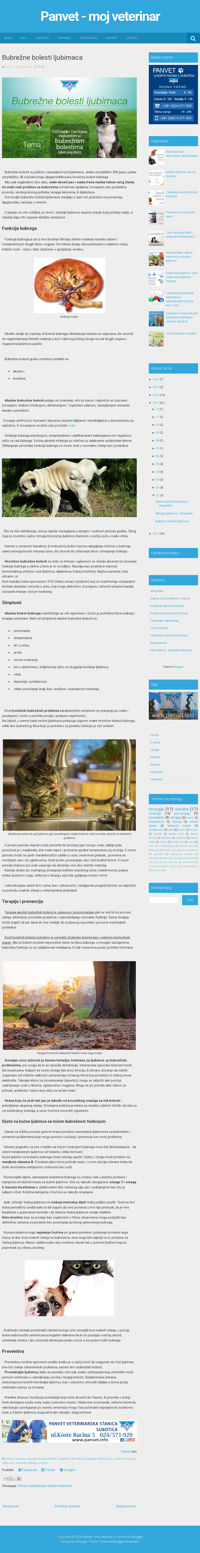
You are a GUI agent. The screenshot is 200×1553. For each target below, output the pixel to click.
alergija (175, 817)
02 (157, 487)
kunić (190, 817)
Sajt (24, 38)
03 (157, 479)
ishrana (182, 809)
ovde (71, 426)
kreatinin (64, 1458)
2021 (156, 379)
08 (157, 440)
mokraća (180, 837)
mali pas (153, 862)
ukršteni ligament (169, 866)
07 (157, 448)
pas (109, 1458)
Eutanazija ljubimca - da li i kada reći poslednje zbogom (182, 277)
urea (5, 1463)
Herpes (194, 829)
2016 (156, 533)
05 (157, 464)
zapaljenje (157, 870)
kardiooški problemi (158, 858)
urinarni (43, 1463)
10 (157, 424)
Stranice (64, 38)
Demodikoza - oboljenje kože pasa (171, 650)
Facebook (28, 1470)
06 (157, 456)
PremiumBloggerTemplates (119, 1541)
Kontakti (42, 38)
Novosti (112, 38)
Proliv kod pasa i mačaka (181, 333)
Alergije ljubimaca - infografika (174, 513)
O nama (155, 742)
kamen (53, 1458)
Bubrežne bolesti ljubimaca (42, 57)
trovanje (131, 1458)
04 (157, 471)
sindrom (119, 1458)
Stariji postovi (126, 1506)
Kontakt (155, 757)
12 (157, 409)
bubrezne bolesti (36, 1458)
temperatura (156, 821)
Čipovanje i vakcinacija (164, 620)
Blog (8, 38)
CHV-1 (152, 846)
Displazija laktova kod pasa (167, 606)
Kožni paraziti (158, 642)
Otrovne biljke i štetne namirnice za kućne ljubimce (179, 256)
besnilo (158, 833)
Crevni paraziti (159, 628)
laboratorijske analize (183, 858)
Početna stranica (67, 1506)
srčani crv (178, 842)
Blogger (178, 666)
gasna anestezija (189, 850)
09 (157, 432)
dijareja (176, 821)
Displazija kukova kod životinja (169, 613)
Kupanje (170, 846)
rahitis (163, 842)
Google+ (68, 1470)
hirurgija (156, 809)
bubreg (20, 1458)
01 (157, 495)
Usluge (154, 749)
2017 (156, 402)
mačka (101, 1458)
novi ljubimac (170, 862)
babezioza (154, 850)
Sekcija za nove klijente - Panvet (170, 598)
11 (157, 417)
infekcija (155, 813)
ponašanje (156, 817)
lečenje (91, 1458)
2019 (156, 387)
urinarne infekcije (26, 1463)
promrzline (188, 862)
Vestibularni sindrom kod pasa (169, 635)
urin (11, 1463)
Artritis (181, 829)
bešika (10, 1458)
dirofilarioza (156, 829)
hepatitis (166, 837)
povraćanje (182, 813)
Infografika (88, 38)
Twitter (48, 1470)
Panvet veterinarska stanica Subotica (45, 1486)
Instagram (156, 772)
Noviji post (11, 1506)
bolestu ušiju (169, 850)
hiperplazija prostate (182, 854)
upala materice (190, 866)
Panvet (126, 1452)
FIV (160, 846)
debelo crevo (176, 833)
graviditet (158, 854)
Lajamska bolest (186, 846)
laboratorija (78, 1458)
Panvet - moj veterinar (100, 16)
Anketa (131, 38)
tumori (152, 866)
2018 (156, 395)
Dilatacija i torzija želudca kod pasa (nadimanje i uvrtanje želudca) (182, 317)
